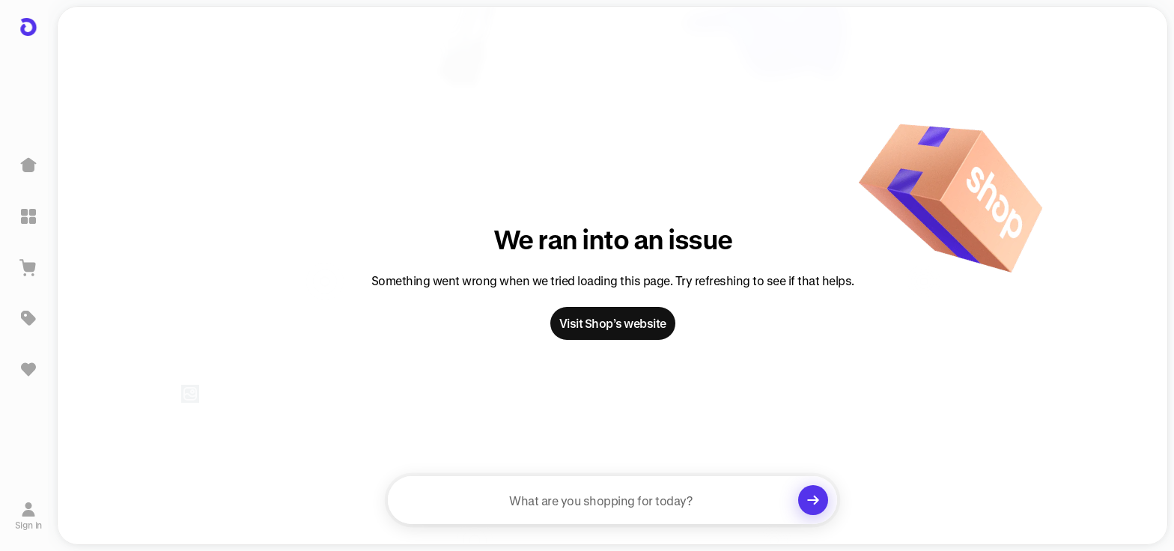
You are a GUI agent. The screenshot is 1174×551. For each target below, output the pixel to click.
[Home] (28, 165)
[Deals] (28, 318)
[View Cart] (28, 267)
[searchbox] (612, 500)
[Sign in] (29, 516)
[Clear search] (813, 500)
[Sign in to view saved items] (28, 369)
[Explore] (28, 216)
